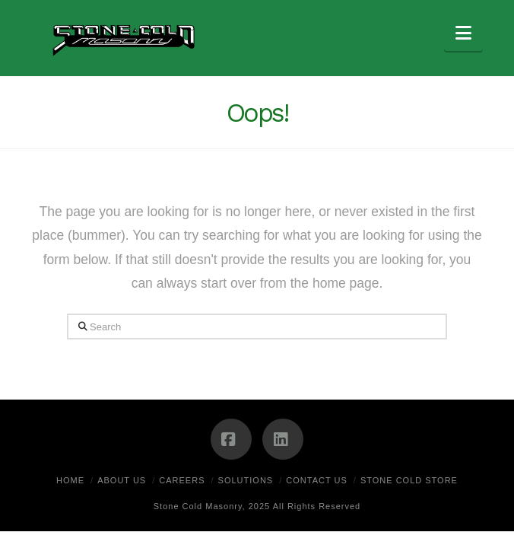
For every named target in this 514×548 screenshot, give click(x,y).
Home (70, 480)
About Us (121, 480)
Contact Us (316, 480)
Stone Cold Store (409, 480)
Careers (182, 480)
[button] (463, 33)
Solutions (246, 480)
